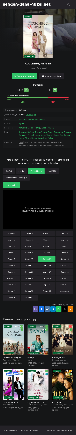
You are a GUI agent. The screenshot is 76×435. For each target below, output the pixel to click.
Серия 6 (29, 240)
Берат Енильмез (55, 132)
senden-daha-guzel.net (27, 4)
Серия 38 (29, 291)
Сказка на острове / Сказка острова (13, 357)
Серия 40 (64, 291)
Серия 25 (11, 272)
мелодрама (40, 119)
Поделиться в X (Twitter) (64, 309)
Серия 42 (29, 297)
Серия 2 (29, 233)
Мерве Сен (58, 135)
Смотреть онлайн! (25, 76)
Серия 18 (29, 259)
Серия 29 (11, 278)
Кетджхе (23, 128)
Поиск (68, 4)
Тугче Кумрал (34, 135)
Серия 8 (64, 240)
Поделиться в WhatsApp (58, 309)
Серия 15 (47, 253)
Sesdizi (21, 171)
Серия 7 (46, 240)
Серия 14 (29, 253)
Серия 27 (47, 272)
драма (31, 119)
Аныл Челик (46, 135)
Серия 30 (29, 278)
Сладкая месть (10, 402)
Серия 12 (64, 246)
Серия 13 (11, 253)
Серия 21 (11, 265)
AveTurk (9, 171)
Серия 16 (64, 253)
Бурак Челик (41, 132)
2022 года (31, 114)
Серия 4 (64, 233)
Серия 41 (11, 297)
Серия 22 (29, 265)
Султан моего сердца (38, 402)
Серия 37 (11, 291)
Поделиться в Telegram (53, 309)
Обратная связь (10, 430)
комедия (23, 119)
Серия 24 (64, 265)
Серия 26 (29, 272)
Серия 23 (47, 265)
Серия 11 (47, 246)
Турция (22, 123)
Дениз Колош (47, 128)
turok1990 (52, 171)
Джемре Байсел (26, 132)
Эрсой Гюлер (34, 128)
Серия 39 (47, 291)
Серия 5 (11, 240)
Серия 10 (29, 246)
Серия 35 (47, 285)
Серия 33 (11, 285)
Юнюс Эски (36, 138)
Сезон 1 (11, 185)
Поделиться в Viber (35, 309)
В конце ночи (58, 357)
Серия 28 (64, 272)
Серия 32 (64, 278)
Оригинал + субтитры (16, 177)
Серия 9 (11, 246)
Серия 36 (64, 285)
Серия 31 (47, 278)
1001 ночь (56, 402)
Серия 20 (64, 259)
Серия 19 (47, 259)
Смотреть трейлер (53, 76)
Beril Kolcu (48, 138)
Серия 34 (29, 285)
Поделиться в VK (47, 309)
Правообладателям (29, 430)
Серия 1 (11, 233)
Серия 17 (11, 259)
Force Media (36, 171)
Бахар (31, 357)
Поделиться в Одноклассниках (70, 309)
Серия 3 (46, 233)
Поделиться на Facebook (41, 309)
